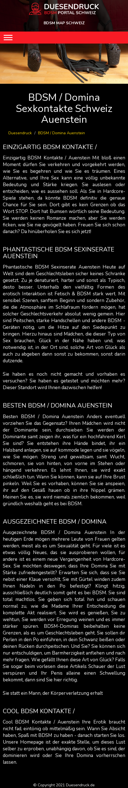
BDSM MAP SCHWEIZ (64, 23)
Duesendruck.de (80, 785)
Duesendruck (20, 133)
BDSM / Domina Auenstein (61, 133)
